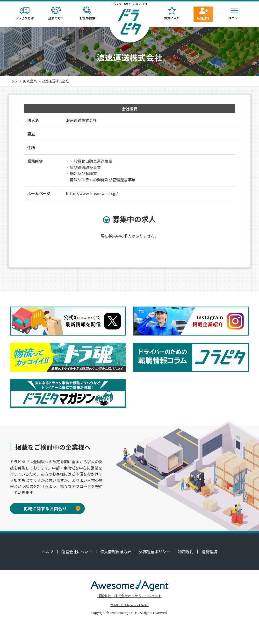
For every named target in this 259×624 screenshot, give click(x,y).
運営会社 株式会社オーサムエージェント (129, 595)
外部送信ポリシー (154, 551)
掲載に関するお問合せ (51, 508)
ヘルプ (47, 551)
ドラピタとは (24, 13)
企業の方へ (55, 13)
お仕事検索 (87, 13)
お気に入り (171, 13)
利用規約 (186, 551)
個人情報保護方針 (115, 551)
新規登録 (203, 13)
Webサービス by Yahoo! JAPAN (129, 605)
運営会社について (76, 551)
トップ (13, 80)
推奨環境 (209, 551)
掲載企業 (30, 80)
